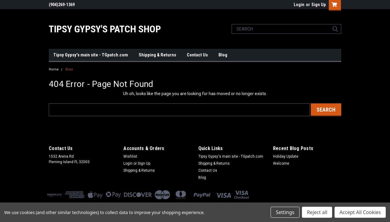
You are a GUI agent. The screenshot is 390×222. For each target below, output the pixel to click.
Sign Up (318, 4)
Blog (222, 55)
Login (299, 4)
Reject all (317, 212)
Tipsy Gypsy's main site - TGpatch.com (90, 55)
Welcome (281, 163)
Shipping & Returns (157, 55)
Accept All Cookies (360, 212)
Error (69, 69)
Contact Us (197, 55)
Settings (285, 212)
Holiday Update (285, 156)
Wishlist (130, 156)
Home (54, 69)
